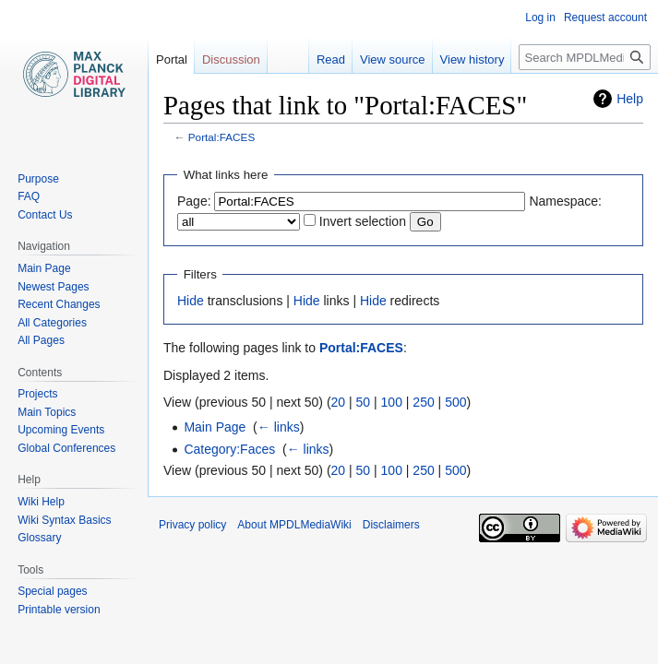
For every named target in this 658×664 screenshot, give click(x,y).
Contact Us (45, 214)
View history (472, 59)
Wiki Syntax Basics (64, 520)
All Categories (52, 322)
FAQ (29, 196)
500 (455, 402)
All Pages (41, 340)
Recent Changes (59, 304)
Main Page (214, 427)
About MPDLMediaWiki (294, 524)
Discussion (231, 59)
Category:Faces (229, 449)
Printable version (59, 609)
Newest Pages (53, 286)
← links (278, 427)
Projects (37, 393)
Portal (171, 59)
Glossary (39, 537)
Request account (605, 17)
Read (331, 59)
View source (392, 59)
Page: (194, 201)
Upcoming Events (61, 429)
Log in (540, 17)
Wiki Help (41, 501)
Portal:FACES (222, 137)
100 (391, 402)
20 (338, 402)
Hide (190, 300)
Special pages (52, 591)
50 (363, 402)
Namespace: (565, 201)
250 (423, 402)
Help (629, 98)
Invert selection (362, 221)
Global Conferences (66, 448)
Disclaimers (391, 524)
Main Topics (47, 412)
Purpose (38, 178)
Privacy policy (192, 524)
